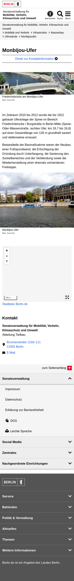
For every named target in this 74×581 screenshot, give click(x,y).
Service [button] (8, 496)
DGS (11, 420)
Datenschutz (13, 399)
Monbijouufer (28, 36)
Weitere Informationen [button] (19, 550)
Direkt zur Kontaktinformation (36, 58)
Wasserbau (57, 32)
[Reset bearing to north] (7, 261)
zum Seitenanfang (54, 367)
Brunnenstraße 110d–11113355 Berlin (24, 344)
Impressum (12, 389)
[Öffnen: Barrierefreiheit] (50, 15)
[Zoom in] (7, 250)
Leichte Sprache (18, 431)
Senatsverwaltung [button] (16, 378)
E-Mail (11, 353)
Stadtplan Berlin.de (15, 304)
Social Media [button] (12, 442)
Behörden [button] (9, 507)
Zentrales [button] (9, 453)
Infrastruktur (40, 32)
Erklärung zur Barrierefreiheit (24, 410)
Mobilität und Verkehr (17, 32)
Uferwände (11, 36)
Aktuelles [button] (9, 529)
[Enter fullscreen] (67, 297)
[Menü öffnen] (68, 15)
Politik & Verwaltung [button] (17, 518)
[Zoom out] (7, 256)
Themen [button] (8, 539)
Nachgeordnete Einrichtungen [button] (25, 463)
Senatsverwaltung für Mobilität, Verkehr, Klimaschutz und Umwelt (35, 26)
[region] (37, 274)
